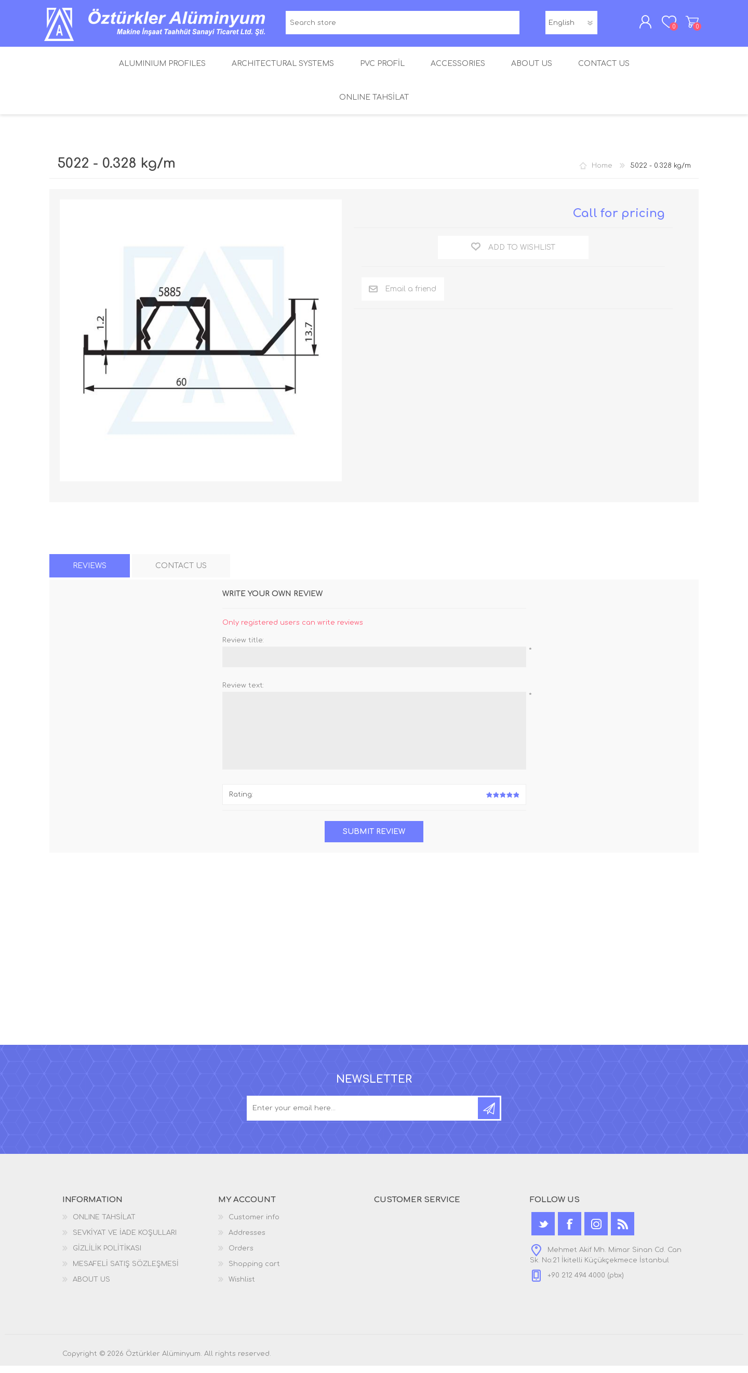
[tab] (89, 573)
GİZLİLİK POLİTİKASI (107, 1255)
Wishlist (242, 1286)
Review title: (243, 647)
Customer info (254, 1224)
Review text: (243, 692)
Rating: (241, 801)
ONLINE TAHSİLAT (104, 1224)
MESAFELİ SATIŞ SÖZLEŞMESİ (126, 1271)
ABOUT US (91, 1286)
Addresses (247, 1240)
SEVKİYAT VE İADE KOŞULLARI (125, 1240)
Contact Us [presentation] (181, 573)
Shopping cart (687, 25)
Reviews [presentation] (89, 573)
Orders (241, 1255)
